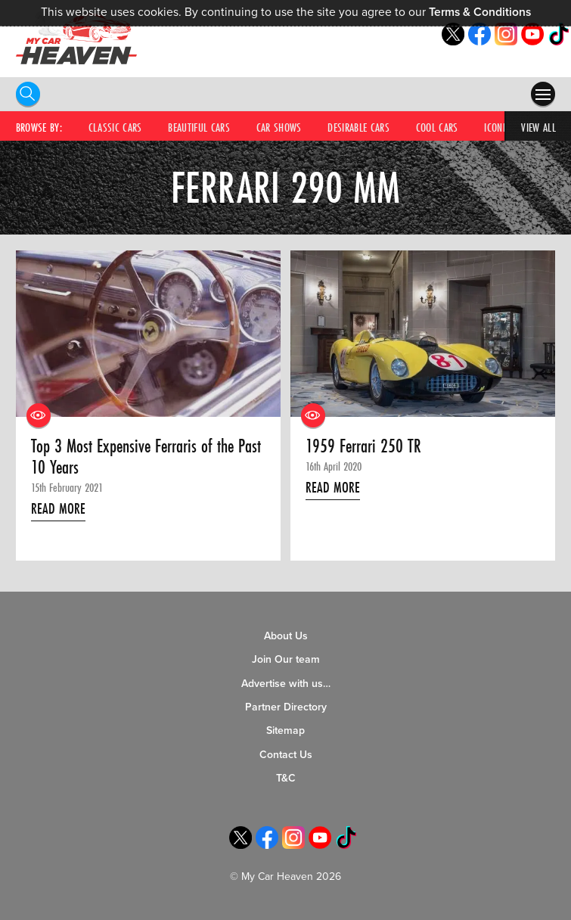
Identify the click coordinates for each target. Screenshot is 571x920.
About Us (286, 635)
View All (538, 127)
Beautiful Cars (199, 127)
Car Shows (279, 127)
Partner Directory (286, 707)
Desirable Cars (358, 127)
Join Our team (286, 659)
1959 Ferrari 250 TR (363, 446)
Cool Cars (437, 127)
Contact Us (285, 754)
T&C (286, 778)
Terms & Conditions (480, 12)
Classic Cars (115, 127)
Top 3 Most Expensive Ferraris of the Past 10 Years (146, 457)
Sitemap (285, 730)
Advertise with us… (285, 683)
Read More (58, 508)
